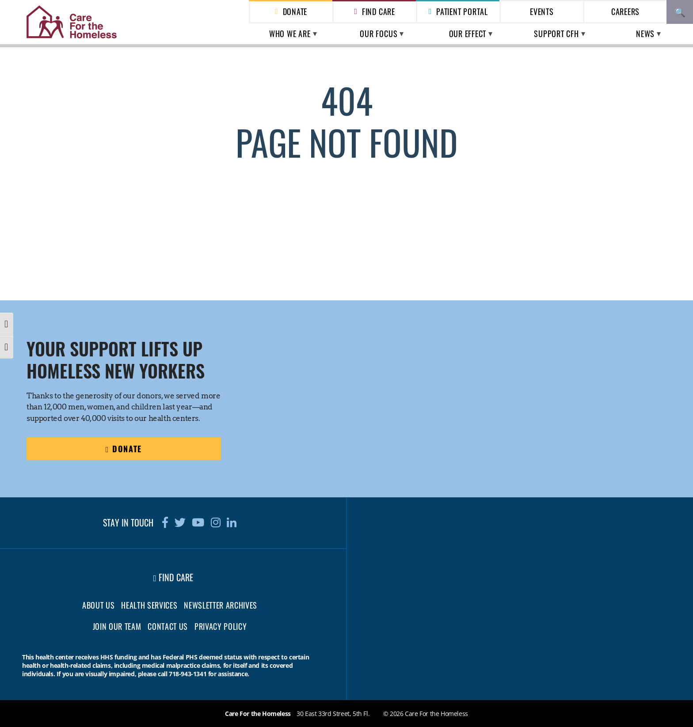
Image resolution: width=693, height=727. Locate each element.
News (645, 33)
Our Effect (468, 33)
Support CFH (556, 33)
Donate (295, 11)
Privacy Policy (220, 626)
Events (542, 11)
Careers (625, 11)
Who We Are (290, 33)
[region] (523, 372)
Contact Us (168, 626)
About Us (98, 605)
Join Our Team (117, 626)
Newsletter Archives (220, 605)
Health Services (149, 605)
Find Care (378, 11)
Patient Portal (462, 11)
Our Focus (378, 33)
